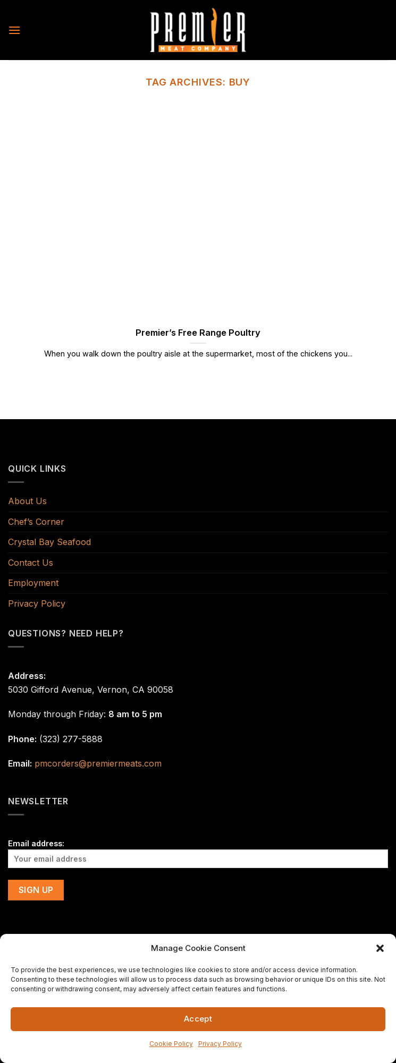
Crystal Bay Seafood (49, 542)
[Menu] (14, 30)
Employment (33, 582)
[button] (380, 948)
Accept (198, 1019)
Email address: (198, 853)
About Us (27, 501)
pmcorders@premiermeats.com (98, 763)
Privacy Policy (220, 1044)
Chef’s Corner (36, 521)
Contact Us (30, 562)
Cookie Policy (171, 1044)
